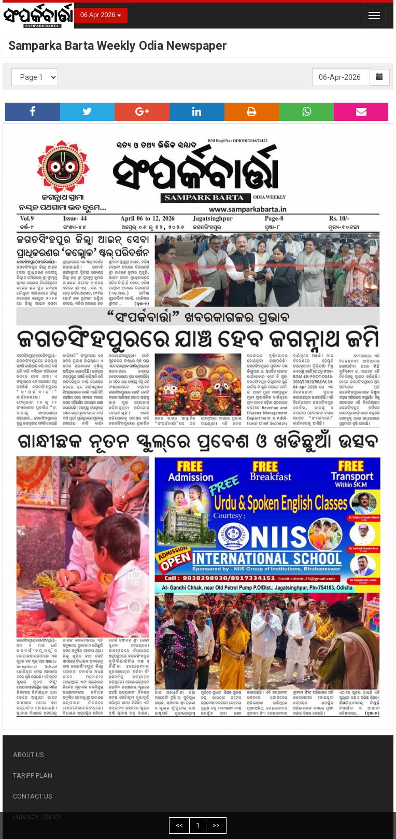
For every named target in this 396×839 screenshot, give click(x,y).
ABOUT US (28, 755)
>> (216, 825)
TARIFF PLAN (32, 775)
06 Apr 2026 (100, 15)
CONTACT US (32, 796)
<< (179, 825)
